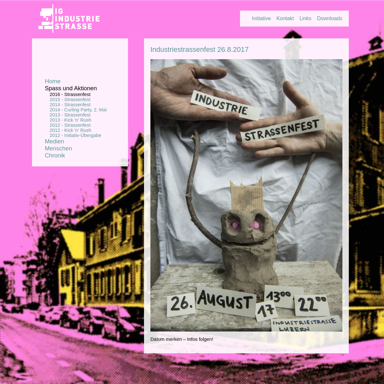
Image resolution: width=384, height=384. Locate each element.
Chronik (55, 155)
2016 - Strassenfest (70, 94)
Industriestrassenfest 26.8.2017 (199, 49)
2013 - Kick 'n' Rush (70, 120)
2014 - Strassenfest (70, 104)
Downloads (329, 18)
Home (52, 81)
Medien (54, 141)
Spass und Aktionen (71, 88)
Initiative (261, 18)
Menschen (58, 148)
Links (305, 18)
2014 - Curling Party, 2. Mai (78, 109)
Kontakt (285, 18)
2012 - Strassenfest (70, 125)
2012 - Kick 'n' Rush (70, 130)
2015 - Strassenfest (70, 99)
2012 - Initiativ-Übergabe (75, 135)
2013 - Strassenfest (70, 114)
